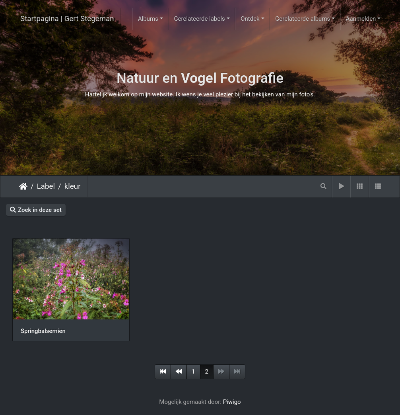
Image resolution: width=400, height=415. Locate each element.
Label (46, 186)
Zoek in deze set (36, 209)
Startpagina (23, 186)
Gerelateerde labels (199, 18)
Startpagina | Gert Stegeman (67, 18)
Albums (148, 18)
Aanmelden (361, 18)
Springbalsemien (43, 331)
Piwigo (232, 401)
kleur (72, 186)
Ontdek (250, 18)
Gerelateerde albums (302, 18)
